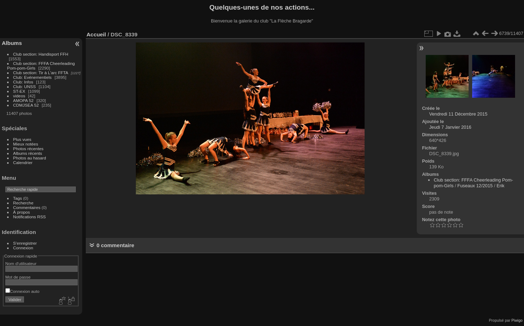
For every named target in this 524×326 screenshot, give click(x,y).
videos (19, 95)
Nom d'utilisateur (20, 263)
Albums (12, 43)
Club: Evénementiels (32, 77)
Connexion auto (22, 291)
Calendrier (23, 162)
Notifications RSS (29, 216)
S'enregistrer (25, 243)
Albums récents (27, 153)
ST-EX (19, 91)
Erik (500, 185)
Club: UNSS (24, 86)
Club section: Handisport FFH (40, 54)
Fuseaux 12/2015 (475, 185)
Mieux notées (25, 144)
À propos (21, 212)
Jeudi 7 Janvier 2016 (450, 127)
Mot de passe (18, 277)
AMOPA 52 (23, 100)
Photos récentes (28, 148)
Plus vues (22, 139)
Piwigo (517, 320)
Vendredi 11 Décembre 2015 (458, 114)
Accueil (96, 34)
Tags (17, 198)
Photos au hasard (29, 158)
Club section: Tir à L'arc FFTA (40, 72)
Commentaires (27, 207)
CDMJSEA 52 (26, 105)
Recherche (23, 202)
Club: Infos (23, 82)
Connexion (23, 247)
